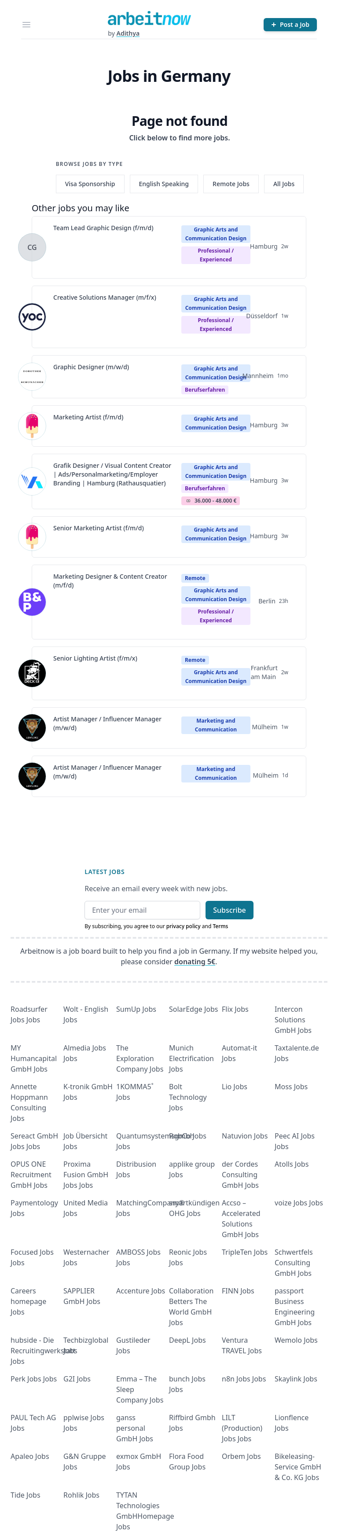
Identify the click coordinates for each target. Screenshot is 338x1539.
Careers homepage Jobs (28, 1301)
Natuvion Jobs (245, 1136)
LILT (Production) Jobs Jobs (242, 1428)
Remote (195, 578)
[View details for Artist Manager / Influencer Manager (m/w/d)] (32, 728)
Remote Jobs (231, 184)
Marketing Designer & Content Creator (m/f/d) (110, 580)
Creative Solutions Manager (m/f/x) (104, 297)
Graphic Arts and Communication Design (215, 234)
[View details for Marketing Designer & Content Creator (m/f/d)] (32, 602)
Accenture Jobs (140, 1291)
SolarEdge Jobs (193, 1009)
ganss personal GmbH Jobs (134, 1428)
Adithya (128, 33)
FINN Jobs (238, 1291)
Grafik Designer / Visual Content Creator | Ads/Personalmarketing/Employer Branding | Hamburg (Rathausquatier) (112, 474)
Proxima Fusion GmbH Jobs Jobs (85, 1174)
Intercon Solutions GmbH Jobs (293, 1019)
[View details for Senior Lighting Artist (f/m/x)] (32, 673)
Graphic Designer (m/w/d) (91, 367)
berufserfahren (205, 389)
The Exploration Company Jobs (139, 1058)
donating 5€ (194, 961)
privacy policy (183, 926)
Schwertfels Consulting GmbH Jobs (294, 1262)
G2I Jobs (77, 1379)
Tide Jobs (25, 1495)
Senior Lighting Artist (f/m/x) (95, 658)
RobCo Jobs (187, 1136)
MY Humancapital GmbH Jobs (34, 1058)
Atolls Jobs (292, 1164)
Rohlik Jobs (81, 1495)
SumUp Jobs (136, 1009)
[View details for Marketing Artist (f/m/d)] (32, 426)
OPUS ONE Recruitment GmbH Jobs (31, 1174)
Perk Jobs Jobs (34, 1379)
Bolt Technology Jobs (188, 1097)
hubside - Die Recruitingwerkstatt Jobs (43, 1350)
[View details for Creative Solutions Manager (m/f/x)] (32, 317)
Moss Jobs (291, 1086)
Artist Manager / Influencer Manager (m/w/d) (107, 723)
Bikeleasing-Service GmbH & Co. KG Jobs (298, 1466)
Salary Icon (188, 501)
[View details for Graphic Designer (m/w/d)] (32, 377)
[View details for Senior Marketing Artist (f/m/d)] (32, 537)
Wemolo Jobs (296, 1340)
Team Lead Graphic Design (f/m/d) (103, 228)
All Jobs (283, 184)
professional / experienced (216, 255)
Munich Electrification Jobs (191, 1058)
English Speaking (164, 184)
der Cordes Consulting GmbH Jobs (240, 1174)
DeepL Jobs (187, 1340)
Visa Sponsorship (90, 184)
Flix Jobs (235, 1009)
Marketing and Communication (216, 725)
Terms (220, 926)
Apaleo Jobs (30, 1456)
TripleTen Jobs (245, 1252)
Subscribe (229, 910)
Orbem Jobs (241, 1456)
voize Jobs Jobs (299, 1203)
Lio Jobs (234, 1086)
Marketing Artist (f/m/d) (88, 417)
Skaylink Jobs (296, 1379)
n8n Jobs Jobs (244, 1379)
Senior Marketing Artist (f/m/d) (98, 528)
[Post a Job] (290, 24)
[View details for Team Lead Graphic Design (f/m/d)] (32, 247)
